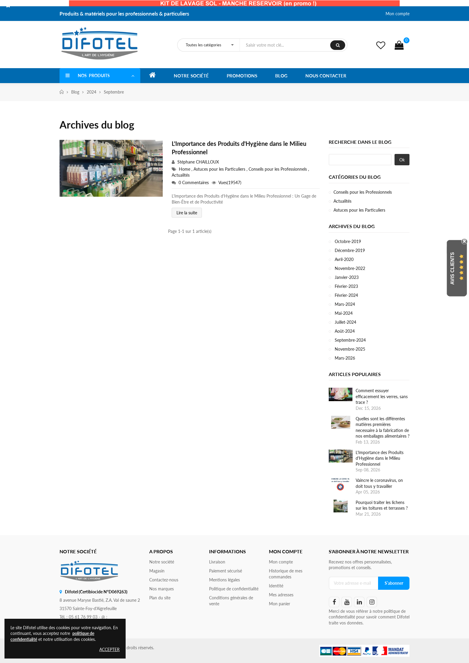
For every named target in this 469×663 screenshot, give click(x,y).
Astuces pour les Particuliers (220, 169)
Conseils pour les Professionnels (278, 169)
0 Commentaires (194, 182)
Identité (276, 585)
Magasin (157, 570)
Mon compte (397, 13)
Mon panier (279, 603)
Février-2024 (346, 295)
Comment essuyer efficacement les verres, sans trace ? (382, 396)
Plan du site (159, 597)
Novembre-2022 (349, 268)
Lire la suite (186, 212)
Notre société (161, 561)
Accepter (109, 649)
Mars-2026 (344, 357)
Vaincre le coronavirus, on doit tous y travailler (379, 483)
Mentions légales (224, 579)
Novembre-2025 (349, 349)
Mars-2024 (344, 304)
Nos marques (161, 588)
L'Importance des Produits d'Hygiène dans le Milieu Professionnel (239, 147)
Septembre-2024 (350, 340)
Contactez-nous (163, 579)
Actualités (181, 175)
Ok (402, 159)
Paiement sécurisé (225, 570)
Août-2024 (344, 331)
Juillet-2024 (345, 322)
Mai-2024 (343, 313)
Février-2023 (346, 286)
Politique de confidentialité (233, 588)
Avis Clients (452, 268)
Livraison (217, 561)
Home (185, 169)
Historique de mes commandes (285, 573)
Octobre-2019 (347, 241)
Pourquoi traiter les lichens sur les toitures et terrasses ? (382, 505)
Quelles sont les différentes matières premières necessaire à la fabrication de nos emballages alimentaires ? (382, 427)
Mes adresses (281, 594)
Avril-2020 (344, 259)
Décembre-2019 (349, 250)
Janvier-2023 (346, 277)
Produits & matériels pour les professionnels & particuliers (124, 13)
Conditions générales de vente (231, 600)
